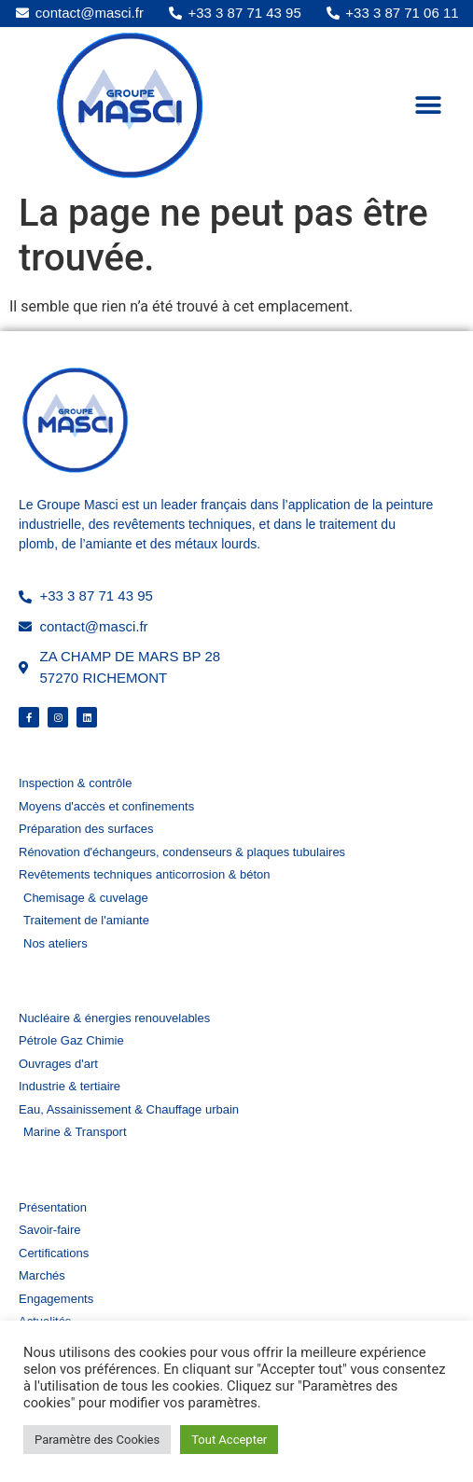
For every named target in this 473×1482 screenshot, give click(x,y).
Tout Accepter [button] (229, 1440)
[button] (429, 105)
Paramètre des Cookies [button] (97, 1440)
